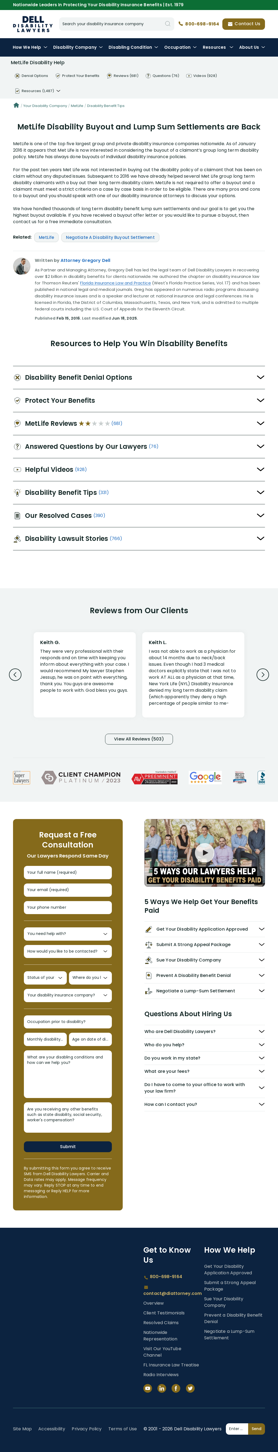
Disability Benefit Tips (106, 105)
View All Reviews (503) (139, 739)
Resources (218, 47)
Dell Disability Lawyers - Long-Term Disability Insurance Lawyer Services (33, 24)
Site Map (22, 1429)
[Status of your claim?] (45, 978)
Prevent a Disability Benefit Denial (233, 1318)
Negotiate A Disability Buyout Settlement (110, 237)
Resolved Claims (161, 1323)
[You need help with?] (68, 934)
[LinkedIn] (161, 1388)
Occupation (180, 47)
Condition (133, 47)
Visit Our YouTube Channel (162, 1352)
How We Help (30, 47)
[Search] (168, 24)
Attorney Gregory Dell (85, 260)
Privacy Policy (87, 1429)
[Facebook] (176, 1388)
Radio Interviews (161, 1375)
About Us (252, 47)
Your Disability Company (45, 105)
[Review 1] (84, 674)
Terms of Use (122, 1429)
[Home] (16, 106)
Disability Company (78, 47)
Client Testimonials (164, 1313)
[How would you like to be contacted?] (68, 951)
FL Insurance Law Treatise (171, 1365)
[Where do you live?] (90, 978)
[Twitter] (190, 1388)
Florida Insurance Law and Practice (115, 283)
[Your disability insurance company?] (68, 995)
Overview (153, 1303)
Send (256, 1428)
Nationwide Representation (160, 1335)
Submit (68, 1147)
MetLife (77, 105)
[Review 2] (193, 677)
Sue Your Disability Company (223, 1302)
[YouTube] (147, 1388)
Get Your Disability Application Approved (228, 1269)
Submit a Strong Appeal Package (230, 1285)
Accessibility (51, 1429)
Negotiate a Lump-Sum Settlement (229, 1334)
